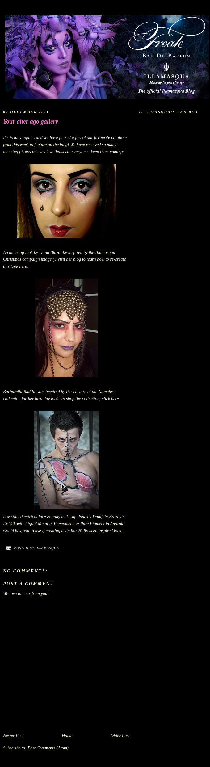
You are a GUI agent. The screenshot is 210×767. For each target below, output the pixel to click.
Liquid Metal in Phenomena (50, 523)
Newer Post (13, 735)
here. (23, 266)
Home (67, 735)
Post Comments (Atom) (48, 747)
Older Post (120, 735)
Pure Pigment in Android (102, 523)
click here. (111, 398)
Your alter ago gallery (30, 121)
